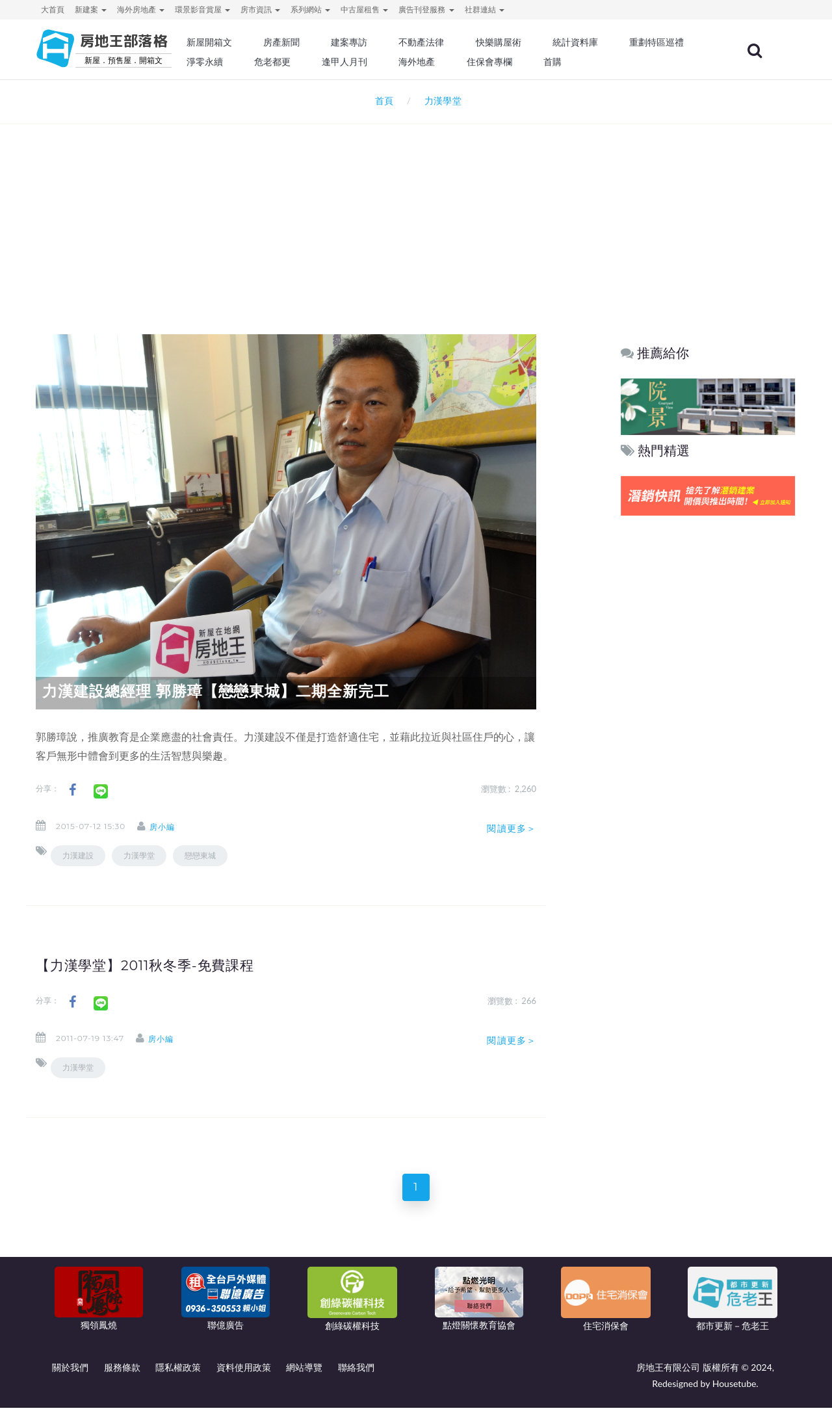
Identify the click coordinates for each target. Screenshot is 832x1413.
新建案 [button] (91, 9)
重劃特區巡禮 (257, 62)
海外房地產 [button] (140, 9)
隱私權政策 (178, 1372)
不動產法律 (458, 42)
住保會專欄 (607, 62)
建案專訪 (388, 42)
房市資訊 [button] (260, 9)
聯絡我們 (356, 1372)
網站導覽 (304, 1372)
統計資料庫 (607, 42)
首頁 (381, 100)
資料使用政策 (243, 1372)
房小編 (172, 827)
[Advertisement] (416, 212)
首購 (668, 62)
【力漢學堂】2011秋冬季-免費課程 (156, 965)
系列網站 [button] (310, 9)
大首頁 (52, 9)
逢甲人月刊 (467, 62)
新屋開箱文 (253, 42)
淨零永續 (331, 62)
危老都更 (397, 62)
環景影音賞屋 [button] (202, 9)
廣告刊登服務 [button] (426, 9)
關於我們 (70, 1372)
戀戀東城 (200, 855)
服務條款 (122, 1372)
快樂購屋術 (532, 42)
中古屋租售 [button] (364, 9)
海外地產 (537, 62)
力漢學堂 (139, 855)
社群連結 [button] (484, 9)
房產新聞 (322, 42)
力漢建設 (78, 855)
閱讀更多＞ (511, 828)
